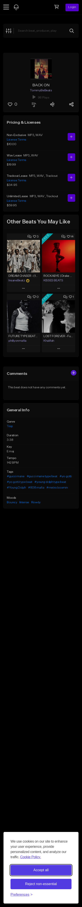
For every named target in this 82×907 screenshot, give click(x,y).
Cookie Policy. (30, 857)
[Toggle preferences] (21, 895)
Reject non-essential (41, 884)
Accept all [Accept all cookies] (41, 870)
